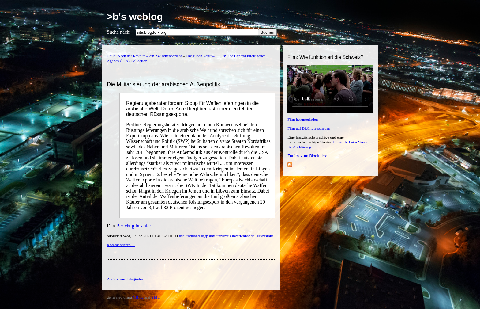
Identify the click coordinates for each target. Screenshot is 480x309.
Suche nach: (119, 32)
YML (155, 297)
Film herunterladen (302, 119)
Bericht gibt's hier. (134, 225)
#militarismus (220, 236)
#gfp (204, 236)
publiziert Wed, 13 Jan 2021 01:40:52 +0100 (143, 236)
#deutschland (189, 236)
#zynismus (265, 236)
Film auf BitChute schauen (308, 128)
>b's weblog (135, 16)
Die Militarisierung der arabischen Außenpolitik (163, 84)
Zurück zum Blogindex (307, 156)
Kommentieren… (121, 244)
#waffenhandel (244, 236)
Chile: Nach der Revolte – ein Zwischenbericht (144, 56)
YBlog (138, 297)
